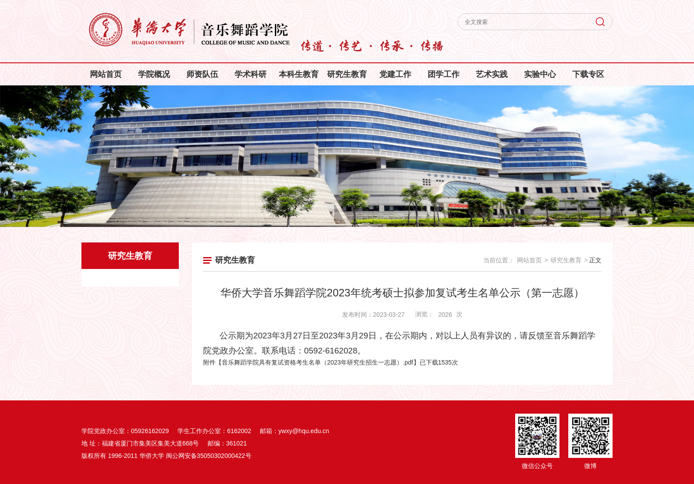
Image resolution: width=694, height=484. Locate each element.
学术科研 (250, 74)
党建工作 (395, 74)
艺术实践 (492, 74)
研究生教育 (347, 74)
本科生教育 (299, 74)
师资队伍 (202, 74)
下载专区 (588, 74)
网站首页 (106, 74)
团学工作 (443, 74)
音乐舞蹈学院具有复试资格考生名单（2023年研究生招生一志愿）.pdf (317, 362)
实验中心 (540, 74)
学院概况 (154, 74)
